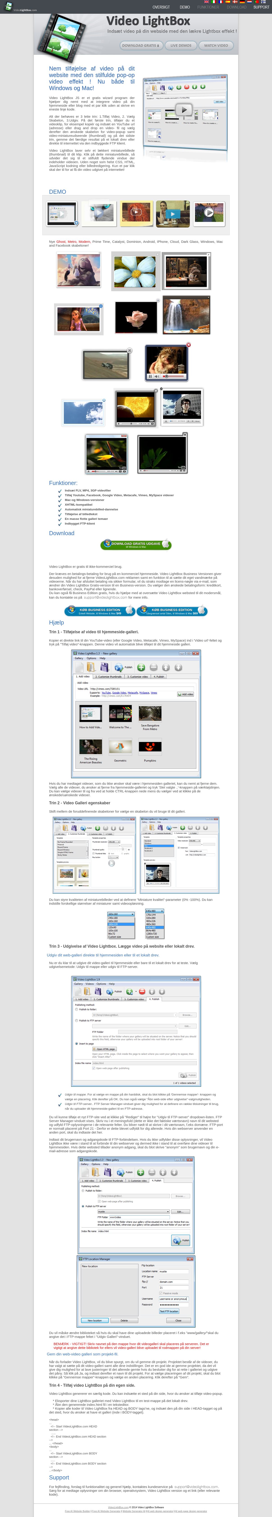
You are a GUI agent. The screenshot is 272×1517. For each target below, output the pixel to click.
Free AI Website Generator (106, 1511)
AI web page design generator (191, 1511)
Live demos (181, 45)
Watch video (216, 45)
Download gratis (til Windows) (141, 45)
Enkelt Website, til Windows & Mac (100, 611)
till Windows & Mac (136, 545)
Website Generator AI (133, 1511)
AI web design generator (160, 1511)
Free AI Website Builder (77, 1511)
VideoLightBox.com (118, 1507)
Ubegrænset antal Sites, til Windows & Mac (172, 611)
